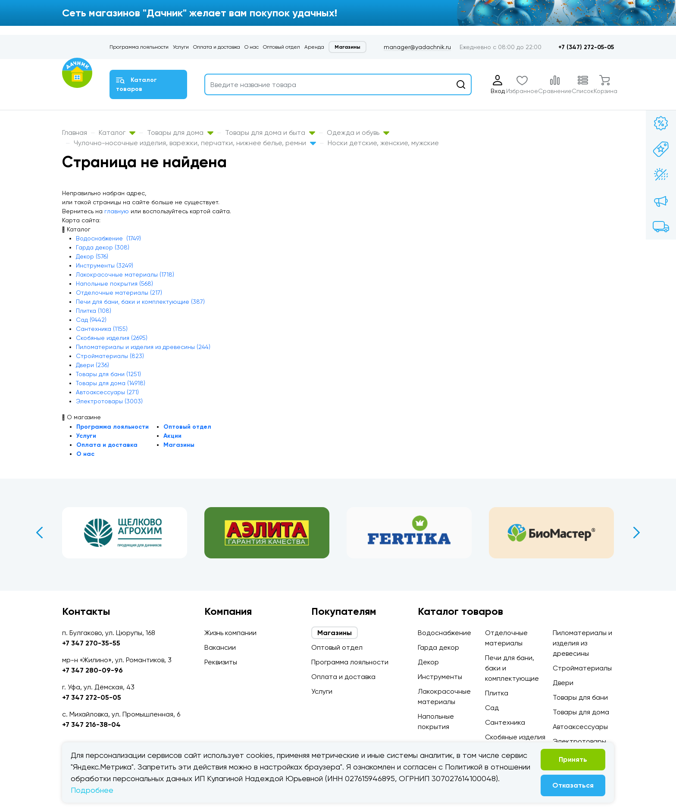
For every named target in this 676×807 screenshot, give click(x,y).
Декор (428, 662)
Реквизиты (220, 662)
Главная (74, 132)
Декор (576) (92, 256)
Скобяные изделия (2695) (111, 337)
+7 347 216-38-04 (91, 724)
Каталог (117, 132)
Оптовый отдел (281, 47)
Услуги (181, 47)
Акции (172, 435)
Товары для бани (580, 697)
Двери (563, 683)
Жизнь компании (230, 633)
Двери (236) (92, 364)
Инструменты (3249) (104, 265)
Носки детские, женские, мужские (383, 143)
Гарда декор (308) (102, 247)
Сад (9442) (91, 319)
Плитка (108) (93, 310)
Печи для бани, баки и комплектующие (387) (140, 301)
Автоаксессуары (580, 727)
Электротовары (579, 741)
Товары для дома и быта (270, 132)
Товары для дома (180, 132)
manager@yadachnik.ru (417, 47)
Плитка (496, 693)
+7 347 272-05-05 (91, 697)
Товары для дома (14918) (110, 383)
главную (116, 211)
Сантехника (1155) (102, 328)
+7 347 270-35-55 (91, 643)
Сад (492, 708)
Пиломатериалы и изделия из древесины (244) (143, 346)
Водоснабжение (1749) (108, 238)
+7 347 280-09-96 (92, 670)
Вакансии (220, 647)
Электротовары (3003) (109, 401)
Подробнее (92, 790)
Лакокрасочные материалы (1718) (125, 274)
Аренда (314, 47)
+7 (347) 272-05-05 (586, 47)
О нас (251, 47)
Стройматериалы (582, 668)
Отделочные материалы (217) (119, 292)
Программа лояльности (139, 47)
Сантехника (505, 722)
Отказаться (573, 785)
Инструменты (440, 677)
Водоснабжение (444, 633)
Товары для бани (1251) (108, 374)
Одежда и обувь (358, 132)
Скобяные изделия (515, 737)
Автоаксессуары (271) (107, 392)
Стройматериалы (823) (110, 355)
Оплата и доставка (216, 47)
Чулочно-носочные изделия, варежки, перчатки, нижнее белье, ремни (195, 143)
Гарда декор (438, 647)
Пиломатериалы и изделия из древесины (582, 643)
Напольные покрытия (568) (114, 283)
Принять (573, 759)
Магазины (347, 47)
